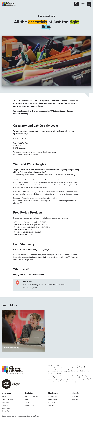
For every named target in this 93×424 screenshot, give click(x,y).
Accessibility (52, 402)
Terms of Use (52, 399)
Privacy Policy (52, 396)
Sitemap (51, 405)
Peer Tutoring (11, 348)
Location (27, 281)
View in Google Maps (31, 288)
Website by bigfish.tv (32, 416)
